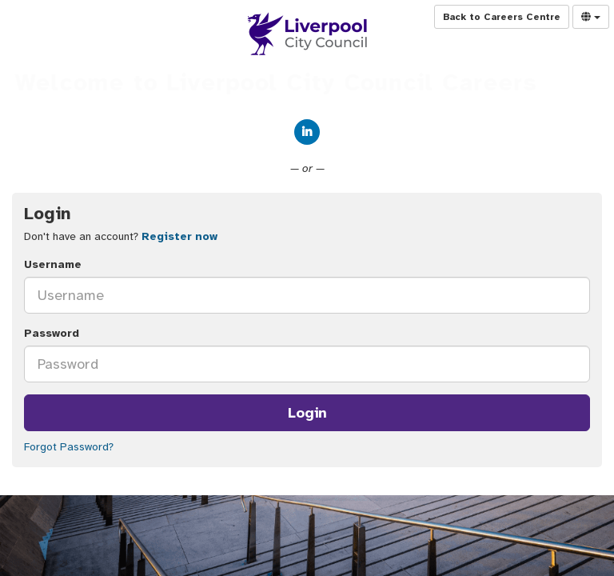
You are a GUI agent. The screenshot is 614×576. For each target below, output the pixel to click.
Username (53, 264)
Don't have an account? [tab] (120, 236)
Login (307, 413)
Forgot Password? (69, 447)
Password (51, 333)
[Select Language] (590, 17)
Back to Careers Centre (501, 16)
